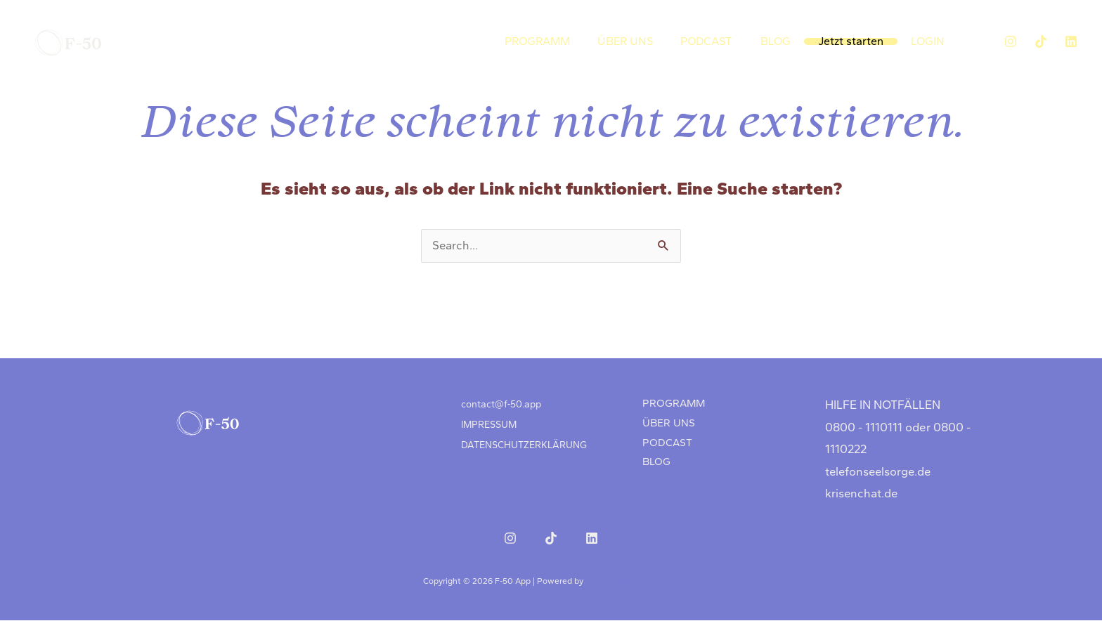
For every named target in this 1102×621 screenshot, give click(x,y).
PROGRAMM (550, 41)
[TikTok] (1041, 41)
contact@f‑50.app (501, 404)
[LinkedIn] (1071, 41)
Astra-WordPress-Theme (632, 582)
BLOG (781, 41)
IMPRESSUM (488, 422)
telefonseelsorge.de (880, 472)
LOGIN (929, 41)
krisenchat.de (862, 494)
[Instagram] (1010, 41)
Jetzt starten (854, 41)
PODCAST (715, 41)
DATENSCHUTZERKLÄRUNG (522, 440)
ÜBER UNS (635, 41)
